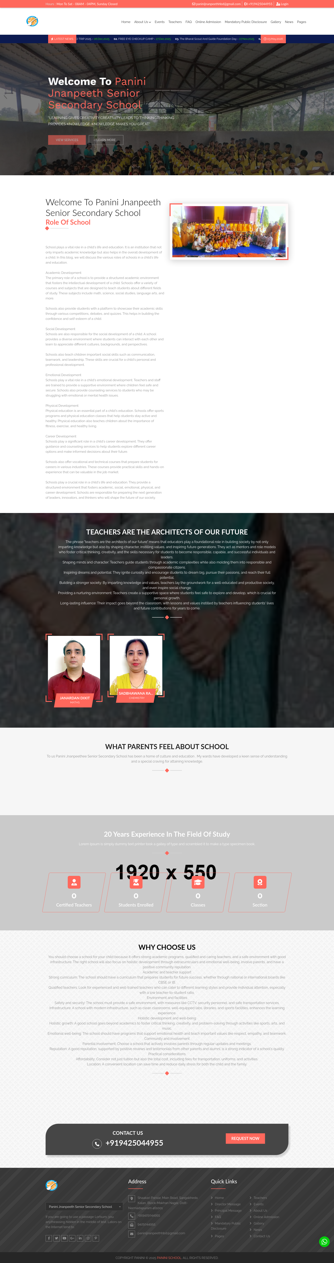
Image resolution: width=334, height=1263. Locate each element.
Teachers (175, 22)
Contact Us (260, 1236)
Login (282, 4)
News (289, 22)
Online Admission (208, 22)
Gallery (276, 22)
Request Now (245, 1138)
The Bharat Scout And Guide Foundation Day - (218, 38)
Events (159, 22)
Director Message (226, 1204)
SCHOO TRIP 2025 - (90, 38)
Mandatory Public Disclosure (246, 22)
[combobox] (84, 1206)
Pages (301, 22)
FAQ (189, 22)
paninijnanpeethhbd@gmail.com (216, 4)
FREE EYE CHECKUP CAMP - (146, 38)
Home (125, 22)
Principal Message (226, 1211)
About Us (142, 22)
